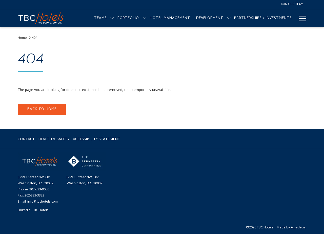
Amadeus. (298, 227)
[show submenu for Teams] (112, 18)
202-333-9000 (39, 189)
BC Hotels (41, 210)
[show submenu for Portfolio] (144, 18)
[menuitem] (100, 18)
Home (22, 37)
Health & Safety (53, 138)
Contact (26, 138)
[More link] (300, 18)
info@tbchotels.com (42, 201)
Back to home (41, 109)
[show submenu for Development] (229, 18)
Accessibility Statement (96, 138)
